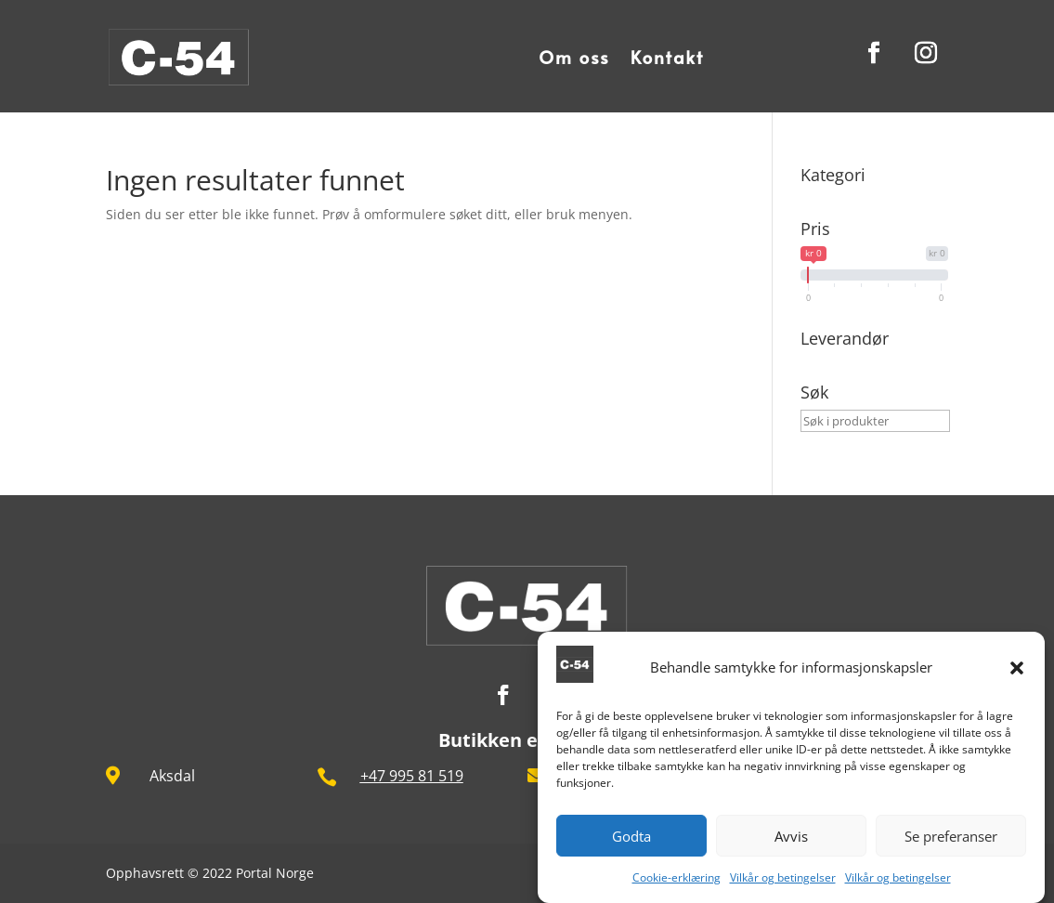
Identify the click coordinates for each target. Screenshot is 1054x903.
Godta (631, 837)
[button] (1017, 669)
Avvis (791, 837)
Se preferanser (950, 837)
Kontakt (668, 57)
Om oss (574, 57)
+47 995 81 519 (411, 776)
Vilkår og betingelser (783, 878)
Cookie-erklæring (676, 878)
